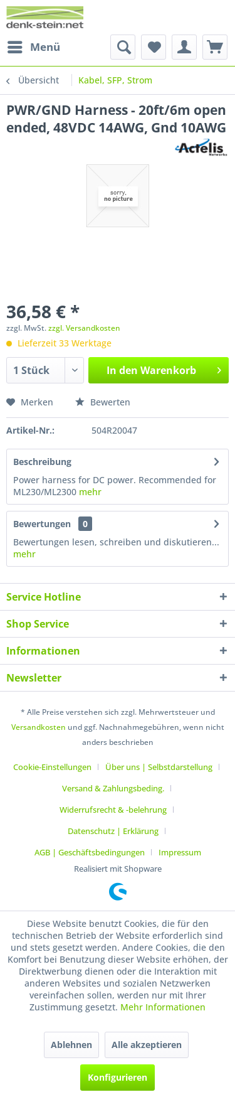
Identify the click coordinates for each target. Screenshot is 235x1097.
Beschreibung (42, 462)
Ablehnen (71, 1045)
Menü (34, 45)
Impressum (180, 852)
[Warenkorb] (214, 47)
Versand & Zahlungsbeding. (113, 788)
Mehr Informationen (163, 1007)
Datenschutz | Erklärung (113, 831)
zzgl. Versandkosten (84, 328)
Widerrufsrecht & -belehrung (113, 809)
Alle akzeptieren (147, 1045)
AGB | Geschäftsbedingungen (89, 852)
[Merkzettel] (153, 47)
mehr (89, 492)
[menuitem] (33, 47)
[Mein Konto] (184, 47)
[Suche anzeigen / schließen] (122, 47)
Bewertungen (42, 524)
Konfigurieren (117, 1077)
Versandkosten (38, 727)
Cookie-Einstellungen (52, 767)
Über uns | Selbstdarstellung (158, 767)
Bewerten (102, 402)
